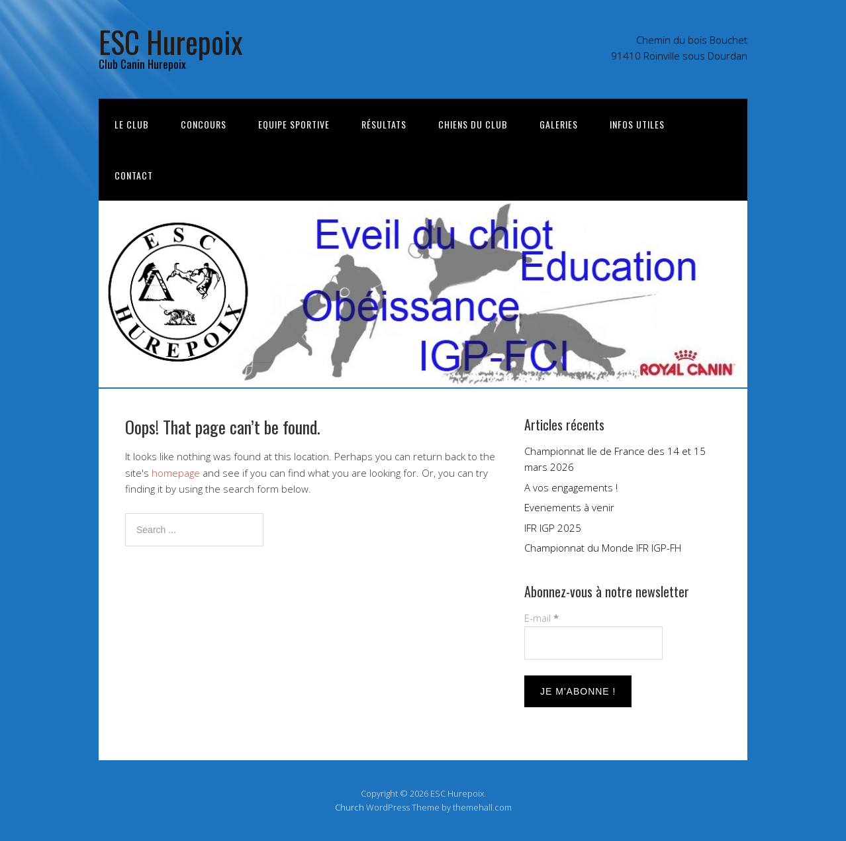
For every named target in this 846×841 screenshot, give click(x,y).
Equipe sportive (294, 124)
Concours (203, 124)
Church (349, 807)
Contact (134, 175)
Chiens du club (473, 124)
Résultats (383, 124)
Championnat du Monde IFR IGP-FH (602, 547)
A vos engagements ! (571, 487)
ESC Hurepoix (171, 41)
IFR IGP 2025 (552, 527)
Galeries (559, 124)
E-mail (541, 617)
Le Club (132, 124)
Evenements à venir (569, 507)
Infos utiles (637, 124)
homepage (176, 472)
